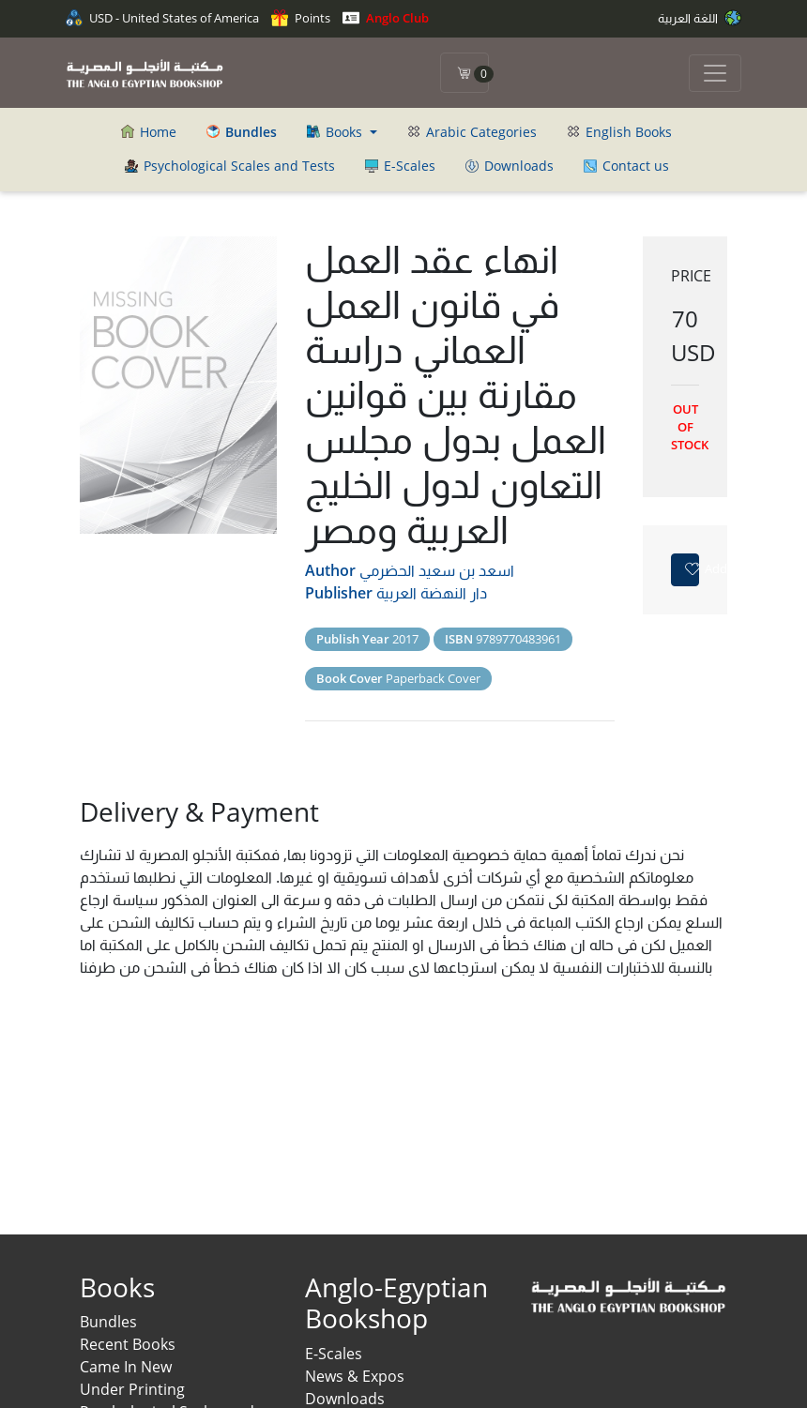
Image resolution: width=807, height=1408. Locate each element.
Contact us (626, 165)
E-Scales (400, 165)
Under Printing (132, 1389)
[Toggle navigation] (715, 73)
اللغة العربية (699, 17)
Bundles (108, 1321)
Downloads (509, 165)
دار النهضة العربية (431, 593)
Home (148, 132)
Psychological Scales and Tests (230, 165)
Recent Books (127, 1344)
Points (300, 17)
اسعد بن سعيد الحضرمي (436, 570)
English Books (619, 132)
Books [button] (336, 132)
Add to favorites (691, 568)
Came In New (126, 1366)
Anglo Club (386, 17)
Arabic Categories (472, 132)
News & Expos (354, 1376)
